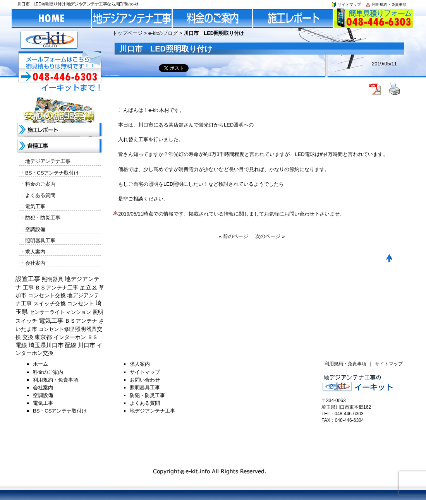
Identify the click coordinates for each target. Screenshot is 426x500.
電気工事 (35, 206)
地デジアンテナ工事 (47, 161)
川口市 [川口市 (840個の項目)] (86, 345)
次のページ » (270, 236)
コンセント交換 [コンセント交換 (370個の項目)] (47, 295)
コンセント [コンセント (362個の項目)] (80, 303)
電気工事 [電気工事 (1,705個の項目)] (51, 320)
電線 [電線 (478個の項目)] (21, 345)
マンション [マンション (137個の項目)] (78, 312)
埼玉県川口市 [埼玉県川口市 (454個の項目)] (46, 345)
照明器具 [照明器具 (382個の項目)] (53, 279)
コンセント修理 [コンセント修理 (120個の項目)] (56, 329)
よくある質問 (40, 195)
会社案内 (35, 263)
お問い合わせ (145, 380)
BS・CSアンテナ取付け (52, 173)
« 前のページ (233, 236)
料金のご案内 (40, 184)
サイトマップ (346, 4)
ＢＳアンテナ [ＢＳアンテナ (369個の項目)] (81, 321)
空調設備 (35, 229)
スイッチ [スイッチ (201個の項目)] (26, 321)
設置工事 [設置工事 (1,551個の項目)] (27, 279)
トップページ (127, 33)
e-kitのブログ (163, 33)
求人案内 (35, 252)
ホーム (40, 364)
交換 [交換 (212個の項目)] (27, 337)
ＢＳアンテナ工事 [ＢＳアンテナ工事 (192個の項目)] (56, 287)
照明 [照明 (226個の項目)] (98, 312)
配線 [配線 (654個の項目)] (70, 345)
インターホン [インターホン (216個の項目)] (69, 337)
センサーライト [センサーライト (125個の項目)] (47, 312)
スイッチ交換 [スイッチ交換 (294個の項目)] (49, 303)
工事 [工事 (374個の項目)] (28, 287)
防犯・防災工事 (42, 218)
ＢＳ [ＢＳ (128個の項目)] (93, 337)
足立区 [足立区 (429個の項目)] (88, 287)
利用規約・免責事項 (386, 4)
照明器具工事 (40, 240)
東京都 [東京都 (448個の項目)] (43, 337)
